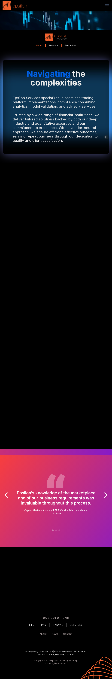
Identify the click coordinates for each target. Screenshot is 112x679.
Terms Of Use (46, 651)
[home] (15, 5)
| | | (56, 653)
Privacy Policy (31, 651)
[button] (106, 5)
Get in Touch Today (56, 591)
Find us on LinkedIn (63, 651)
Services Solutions (56, 343)
